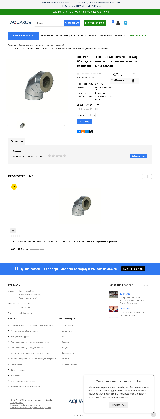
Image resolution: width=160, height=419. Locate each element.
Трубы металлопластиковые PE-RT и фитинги (32, 325)
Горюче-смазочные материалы (25, 387)
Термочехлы (17, 364)
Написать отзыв (85, 77)
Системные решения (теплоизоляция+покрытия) (41, 45)
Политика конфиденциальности (25, 405)
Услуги (92, 36)
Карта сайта (80, 416)
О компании (47, 36)
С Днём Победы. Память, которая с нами (132, 313)
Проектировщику (137, 36)
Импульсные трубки (20, 337)
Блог (73, 36)
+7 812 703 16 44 (98, 11)
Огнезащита (17, 376)
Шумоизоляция (18, 370)
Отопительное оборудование (24, 331)
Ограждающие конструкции (24, 381)
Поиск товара (72, 23)
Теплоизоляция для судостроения (27, 348)
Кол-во (80, 115)
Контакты (120, 36)
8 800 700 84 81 (76, 11)
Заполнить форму (133, 269)
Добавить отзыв (139, 156)
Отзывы (82, 36)
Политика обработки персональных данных (30, 408)
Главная (12, 45)
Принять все (119, 405)
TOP (153, 414)
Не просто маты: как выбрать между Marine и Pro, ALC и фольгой (132, 300)
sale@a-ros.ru (25, 313)
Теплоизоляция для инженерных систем (30, 342)
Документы (62, 36)
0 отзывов (96, 74)
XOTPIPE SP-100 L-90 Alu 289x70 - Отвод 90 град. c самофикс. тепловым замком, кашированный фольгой (64, 241)
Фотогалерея (105, 36)
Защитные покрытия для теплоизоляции (30, 353)
